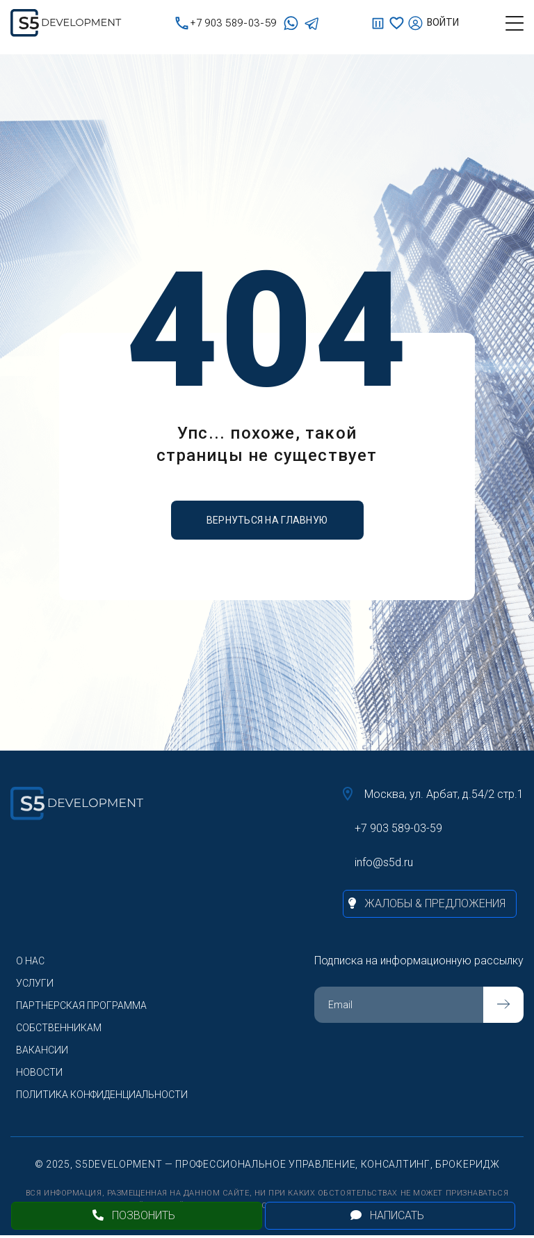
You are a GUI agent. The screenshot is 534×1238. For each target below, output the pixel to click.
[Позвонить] (136, 1216)
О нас (30, 960)
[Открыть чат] (390, 1216)
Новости (39, 1072)
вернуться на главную (267, 520)
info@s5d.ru (384, 862)
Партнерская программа (81, 1005)
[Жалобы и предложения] (430, 904)
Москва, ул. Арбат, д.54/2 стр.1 (433, 794)
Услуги (35, 983)
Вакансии (42, 1050)
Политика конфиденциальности (102, 1094)
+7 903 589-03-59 (226, 23)
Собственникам (59, 1027)
